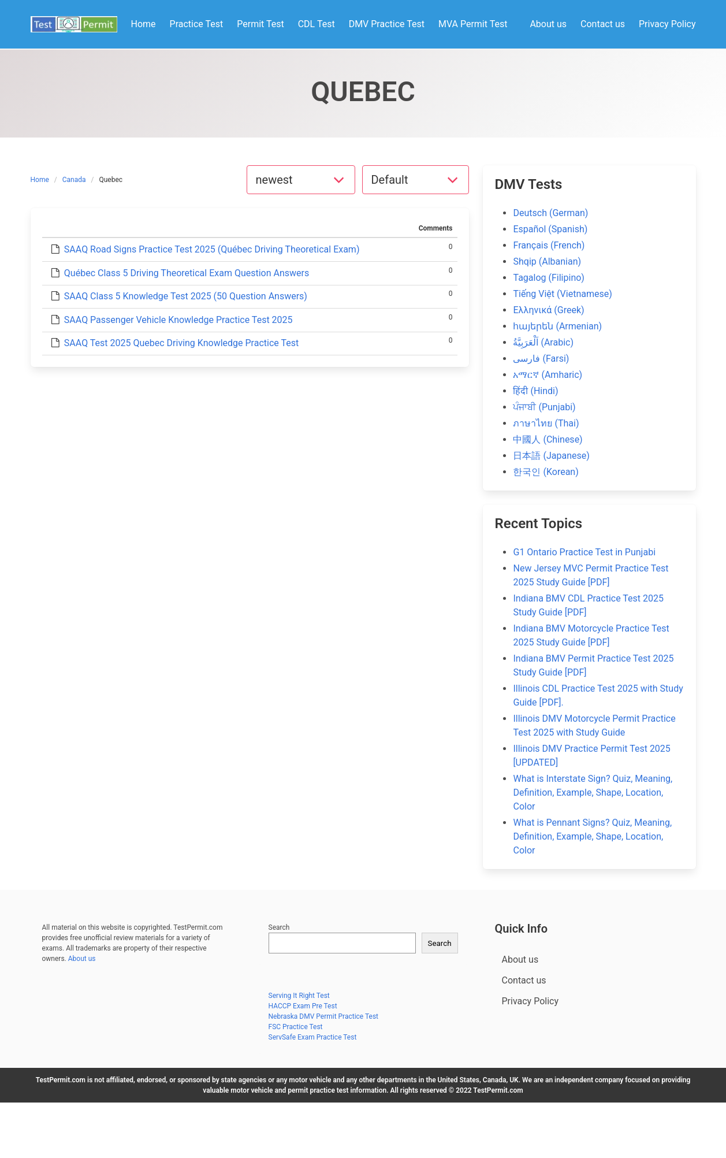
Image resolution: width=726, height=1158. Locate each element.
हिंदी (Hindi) (535, 390)
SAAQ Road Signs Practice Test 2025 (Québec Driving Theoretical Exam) (212, 249)
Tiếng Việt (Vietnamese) (562, 293)
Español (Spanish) (550, 229)
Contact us (524, 980)
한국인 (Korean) (545, 471)
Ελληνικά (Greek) (548, 310)
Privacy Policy (530, 1001)
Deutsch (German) (550, 212)
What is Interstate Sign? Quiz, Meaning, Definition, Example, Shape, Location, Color (592, 792)
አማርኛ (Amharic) (547, 374)
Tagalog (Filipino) (548, 277)
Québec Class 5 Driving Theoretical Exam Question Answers (186, 273)
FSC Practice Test (296, 1027)
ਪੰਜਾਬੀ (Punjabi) (544, 407)
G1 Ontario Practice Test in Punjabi (584, 552)
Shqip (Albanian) (547, 261)
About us (82, 959)
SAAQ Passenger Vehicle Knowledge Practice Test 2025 (178, 319)
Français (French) (548, 245)
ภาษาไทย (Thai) (546, 423)
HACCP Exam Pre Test (303, 1006)
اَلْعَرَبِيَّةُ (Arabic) (543, 342)
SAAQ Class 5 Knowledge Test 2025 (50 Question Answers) (185, 296)
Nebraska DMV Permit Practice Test (324, 1016)
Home (40, 180)
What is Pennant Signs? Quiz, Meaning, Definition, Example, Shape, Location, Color (592, 836)
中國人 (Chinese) (547, 439)
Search (279, 927)
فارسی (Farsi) (541, 358)
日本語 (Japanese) (551, 455)
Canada (74, 180)
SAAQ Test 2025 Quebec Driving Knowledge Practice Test (181, 342)
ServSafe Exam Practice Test (313, 1037)
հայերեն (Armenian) (557, 326)
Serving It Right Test (299, 996)
